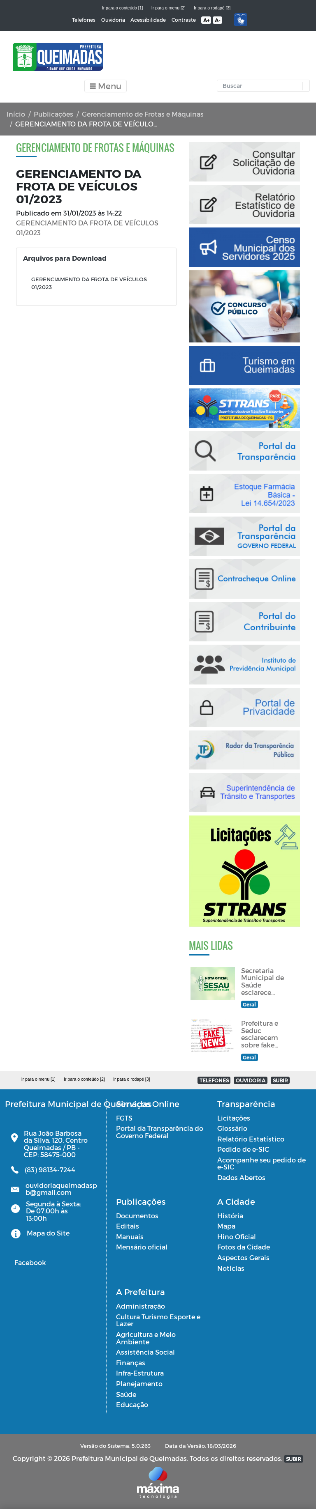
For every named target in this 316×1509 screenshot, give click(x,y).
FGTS (124, 1118)
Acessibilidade (148, 20)
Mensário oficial (141, 1247)
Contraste (184, 20)
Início (16, 114)
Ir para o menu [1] (38, 1079)
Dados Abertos (241, 1177)
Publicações (53, 114)
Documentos (137, 1216)
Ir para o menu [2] (168, 7)
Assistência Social (145, 1352)
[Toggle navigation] (105, 86)
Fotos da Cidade (243, 1247)
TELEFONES (214, 1080)
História (230, 1216)
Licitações (233, 1118)
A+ (206, 20)
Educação (132, 1404)
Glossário (232, 1128)
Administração (140, 1306)
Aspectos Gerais (243, 1257)
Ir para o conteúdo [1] (122, 7)
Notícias (230, 1268)
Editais (127, 1226)
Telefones (83, 20)
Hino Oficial (236, 1236)
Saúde (126, 1394)
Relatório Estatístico (250, 1139)
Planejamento (139, 1383)
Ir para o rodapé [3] (212, 7)
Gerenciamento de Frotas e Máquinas (143, 114)
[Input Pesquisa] (261, 85)
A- (217, 20)
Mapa (226, 1226)
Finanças (130, 1363)
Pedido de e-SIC (243, 1149)
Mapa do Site (48, 1233)
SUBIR (280, 1080)
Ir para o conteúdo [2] (84, 1079)
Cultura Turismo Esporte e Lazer (158, 1320)
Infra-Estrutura (140, 1373)
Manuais (130, 1236)
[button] (304, 86)
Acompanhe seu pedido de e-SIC (261, 1163)
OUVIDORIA (250, 1080)
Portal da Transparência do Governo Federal (159, 1131)
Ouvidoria (113, 20)
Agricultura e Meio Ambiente (146, 1338)
